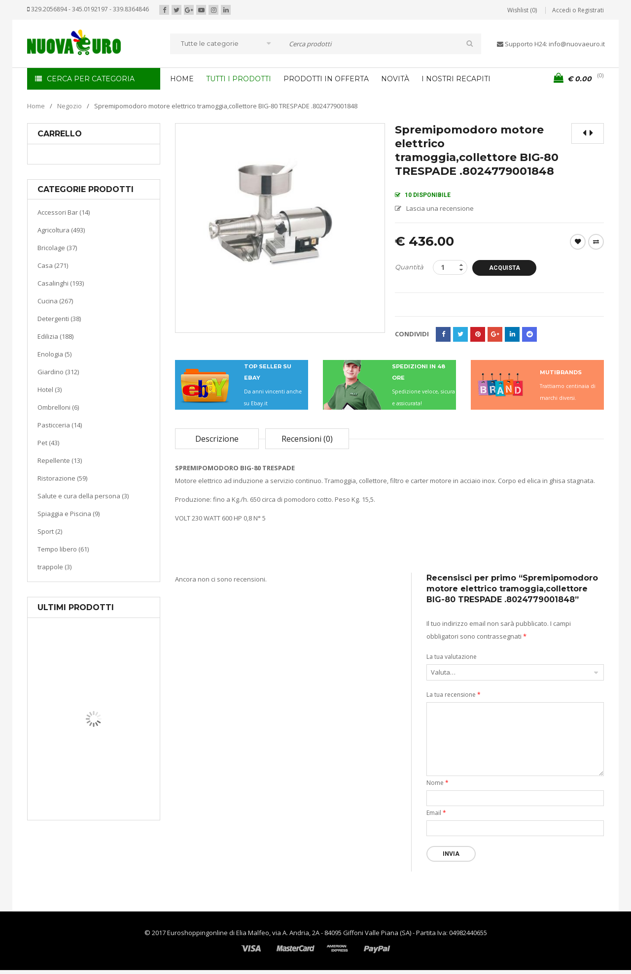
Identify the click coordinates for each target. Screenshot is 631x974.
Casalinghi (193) (60, 283)
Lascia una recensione (440, 208)
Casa (92, 770)
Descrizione (217, 438)
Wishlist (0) (522, 10)
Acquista (504, 267)
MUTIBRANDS (561, 372)
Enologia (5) (54, 354)
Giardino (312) (58, 371)
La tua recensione (453, 694)
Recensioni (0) (307, 438)
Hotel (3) (49, 389)
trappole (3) (54, 566)
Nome (437, 783)
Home (36, 105)
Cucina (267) (55, 300)
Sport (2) (49, 531)
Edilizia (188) (55, 336)
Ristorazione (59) (62, 478)
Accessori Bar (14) (63, 212)
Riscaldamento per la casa (116, 783)
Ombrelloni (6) (58, 407)
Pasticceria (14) (59, 425)
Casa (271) (52, 265)
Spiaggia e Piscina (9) (68, 513)
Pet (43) (48, 442)
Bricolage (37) (57, 247)
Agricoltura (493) (61, 230)
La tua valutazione (451, 656)
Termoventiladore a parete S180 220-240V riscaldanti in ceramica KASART (116, 812)
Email (436, 813)
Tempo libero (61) (63, 549)
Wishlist (578, 242)
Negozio (69, 105)
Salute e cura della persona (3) (83, 495)
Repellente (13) (59, 460)
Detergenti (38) (59, 318)
